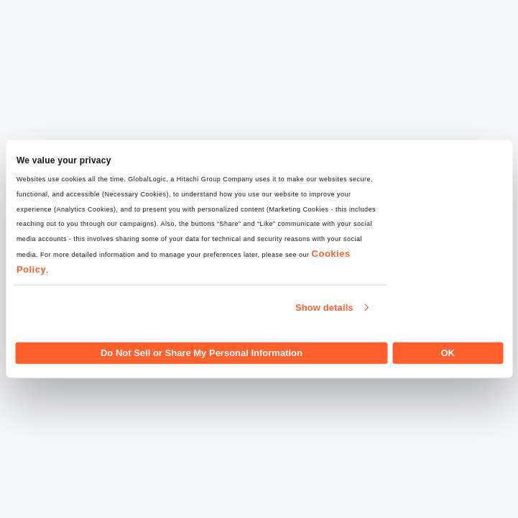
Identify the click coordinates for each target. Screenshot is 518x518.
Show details (324, 307)
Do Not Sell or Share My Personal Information (201, 352)
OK (447, 352)
